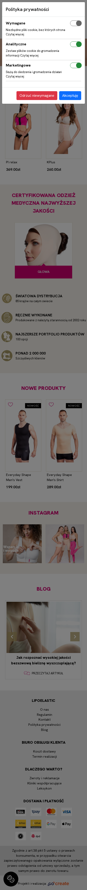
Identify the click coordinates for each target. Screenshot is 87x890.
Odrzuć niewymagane (36, 95)
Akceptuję (70, 95)
